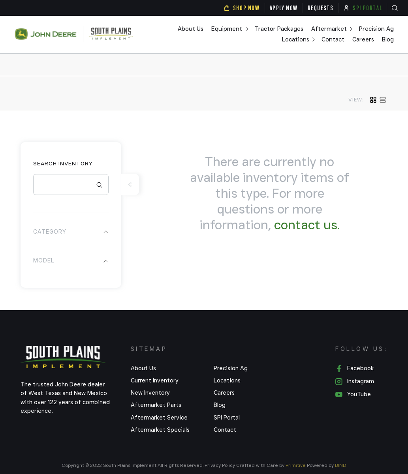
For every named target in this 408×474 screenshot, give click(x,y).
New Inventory (150, 393)
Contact (333, 39)
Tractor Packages (279, 29)
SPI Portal (227, 417)
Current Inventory (155, 380)
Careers (363, 39)
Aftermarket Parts (156, 405)
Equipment (226, 29)
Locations (295, 39)
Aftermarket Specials (160, 430)
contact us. (307, 224)
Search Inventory (63, 163)
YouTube (353, 394)
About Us (190, 29)
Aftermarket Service (159, 417)
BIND (340, 465)
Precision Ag (376, 29)
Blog (388, 39)
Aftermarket (329, 29)
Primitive (296, 465)
